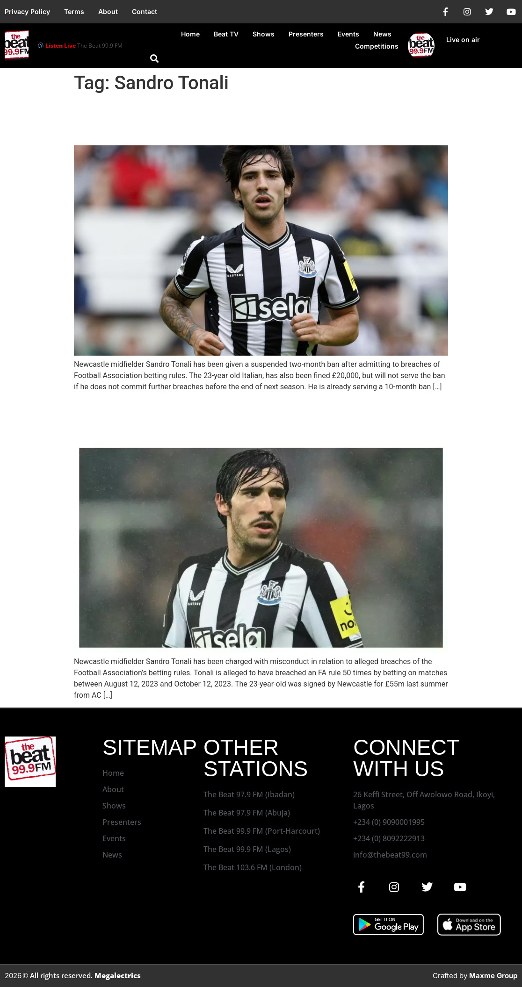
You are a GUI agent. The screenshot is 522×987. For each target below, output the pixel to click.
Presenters (306, 34)
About (108, 11)
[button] (154, 58)
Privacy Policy (27, 11)
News (382, 34)
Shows (264, 34)
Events (348, 34)
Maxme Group (493, 975)
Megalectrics (117, 975)
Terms (74, 11)
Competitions (377, 46)
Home (190, 34)
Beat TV (226, 34)
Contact (144, 11)
